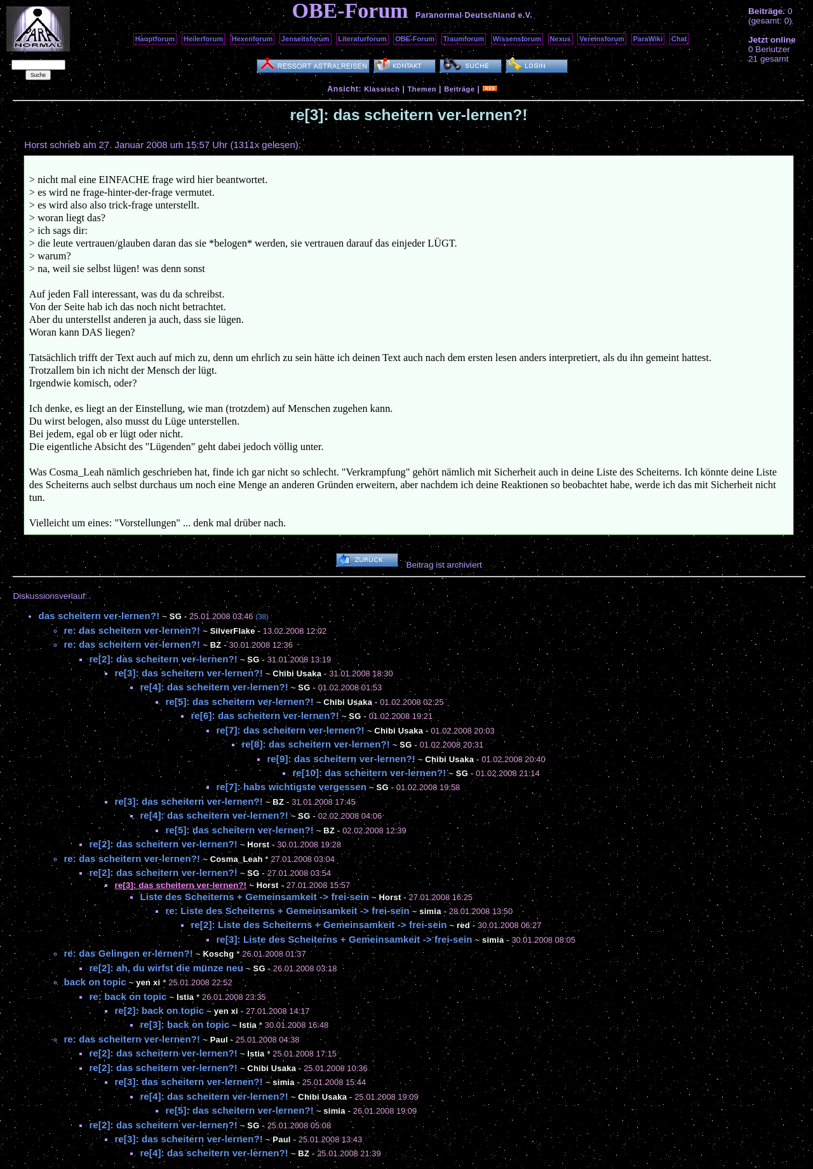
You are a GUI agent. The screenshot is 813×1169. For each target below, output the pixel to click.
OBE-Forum (414, 39)
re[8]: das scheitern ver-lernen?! (315, 744)
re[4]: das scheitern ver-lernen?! (214, 686)
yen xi (148, 982)
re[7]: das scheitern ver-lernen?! (290, 730)
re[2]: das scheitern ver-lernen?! (163, 658)
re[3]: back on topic (184, 1024)
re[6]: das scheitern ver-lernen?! (265, 715)
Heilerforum (203, 39)
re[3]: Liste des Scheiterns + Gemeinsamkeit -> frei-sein (344, 939)
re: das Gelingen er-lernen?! (128, 953)
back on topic (95, 981)
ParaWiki (648, 39)
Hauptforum (155, 39)
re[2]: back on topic (159, 1010)
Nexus (560, 39)
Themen (422, 89)
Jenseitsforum (305, 39)
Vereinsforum (601, 39)
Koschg (218, 954)
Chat (679, 39)
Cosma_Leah (236, 859)
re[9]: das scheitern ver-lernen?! (341, 758)
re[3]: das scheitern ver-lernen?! (188, 672)
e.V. (525, 15)
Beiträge (459, 89)
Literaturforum (362, 39)
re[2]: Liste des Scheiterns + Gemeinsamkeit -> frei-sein (319, 924)
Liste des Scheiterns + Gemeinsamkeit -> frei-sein (254, 896)
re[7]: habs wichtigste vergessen (291, 786)
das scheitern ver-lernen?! (98, 615)
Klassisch (382, 89)
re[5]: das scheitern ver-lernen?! (239, 701)
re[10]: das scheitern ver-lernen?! (369, 772)
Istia (185, 997)
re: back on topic (127, 996)
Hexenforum (252, 39)
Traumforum (464, 39)
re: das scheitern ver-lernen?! (132, 630)
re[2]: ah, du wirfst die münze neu (166, 967)
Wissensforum (517, 39)
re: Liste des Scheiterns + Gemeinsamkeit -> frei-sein (287, 910)
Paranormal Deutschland (465, 15)
